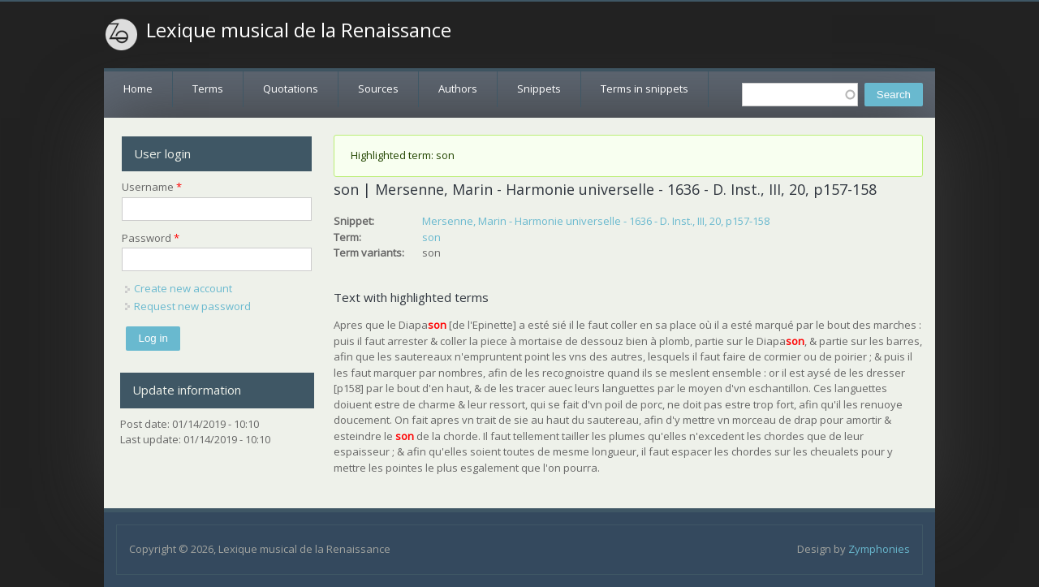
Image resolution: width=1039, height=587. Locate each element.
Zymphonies (879, 549)
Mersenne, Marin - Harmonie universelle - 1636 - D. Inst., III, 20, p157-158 (596, 221)
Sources (378, 88)
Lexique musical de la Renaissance (298, 30)
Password (150, 238)
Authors (457, 88)
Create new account (183, 288)
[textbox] (800, 94)
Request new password (192, 306)
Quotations (290, 88)
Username (152, 186)
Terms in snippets (644, 88)
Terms (207, 88)
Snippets (539, 88)
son (431, 237)
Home (138, 88)
